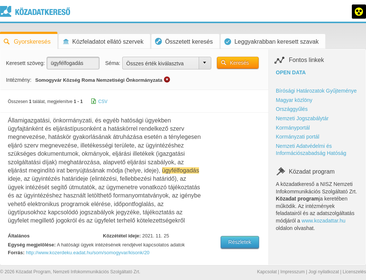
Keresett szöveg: (25, 63)
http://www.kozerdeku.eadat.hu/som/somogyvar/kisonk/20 (87, 252)
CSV (103, 101)
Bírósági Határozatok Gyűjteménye (316, 91)
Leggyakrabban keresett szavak (271, 41)
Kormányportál (293, 128)
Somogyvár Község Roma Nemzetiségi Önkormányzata (98, 80)
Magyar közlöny (294, 100)
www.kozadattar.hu (324, 221)
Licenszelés (354, 271)
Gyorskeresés (27, 41)
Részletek (239, 242)
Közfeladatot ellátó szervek (102, 41)
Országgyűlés (292, 109)
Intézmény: (18, 80)
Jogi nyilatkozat (323, 271)
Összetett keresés (184, 41)
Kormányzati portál (297, 137)
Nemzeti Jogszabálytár (302, 118)
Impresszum (292, 271)
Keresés (239, 63)
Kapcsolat (267, 271)
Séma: (112, 63)
